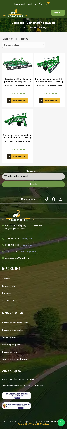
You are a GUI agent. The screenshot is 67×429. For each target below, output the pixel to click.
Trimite (33, 184)
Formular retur (8, 286)
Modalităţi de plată (11, 344)
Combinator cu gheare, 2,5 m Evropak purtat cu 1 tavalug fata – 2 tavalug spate (17, 136)
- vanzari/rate (17, 245)
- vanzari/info (17, 238)
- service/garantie (19, 251)
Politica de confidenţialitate (15, 322)
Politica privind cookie (12, 330)
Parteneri (6, 293)
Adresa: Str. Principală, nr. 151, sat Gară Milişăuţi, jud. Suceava (23, 227)
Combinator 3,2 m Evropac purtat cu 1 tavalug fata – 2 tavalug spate (17, 80)
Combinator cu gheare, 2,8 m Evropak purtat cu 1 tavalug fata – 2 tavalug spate (49, 80)
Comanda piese (9, 300)
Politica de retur (9, 352)
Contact (6, 278)
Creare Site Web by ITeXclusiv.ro (33, 424)
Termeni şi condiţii (10, 337)
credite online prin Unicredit (15, 359)
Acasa (22, 27)
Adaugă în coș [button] (19, 100)
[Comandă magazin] (23, 45)
